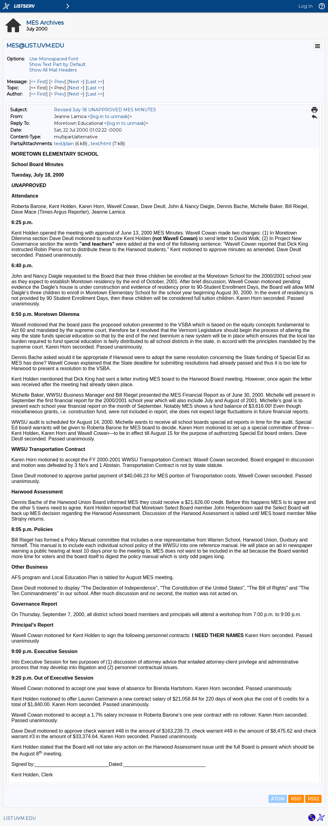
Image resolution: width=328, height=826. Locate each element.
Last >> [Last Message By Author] (95, 94)
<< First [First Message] (38, 81)
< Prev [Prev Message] (57, 81)
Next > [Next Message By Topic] (76, 88)
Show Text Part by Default (57, 64)
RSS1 (296, 799)
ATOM (278, 799)
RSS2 (313, 799)
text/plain (64, 143)
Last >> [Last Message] (95, 81)
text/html (101, 143)
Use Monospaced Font (53, 59)
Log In (305, 6)
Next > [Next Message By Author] (76, 94)
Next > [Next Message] (76, 81)
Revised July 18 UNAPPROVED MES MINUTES (105, 109)
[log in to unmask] (109, 116)
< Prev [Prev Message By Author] (57, 94)
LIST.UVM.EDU (19, 818)
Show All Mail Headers (53, 70)
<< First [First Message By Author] (38, 94)
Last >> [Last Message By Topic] (95, 88)
